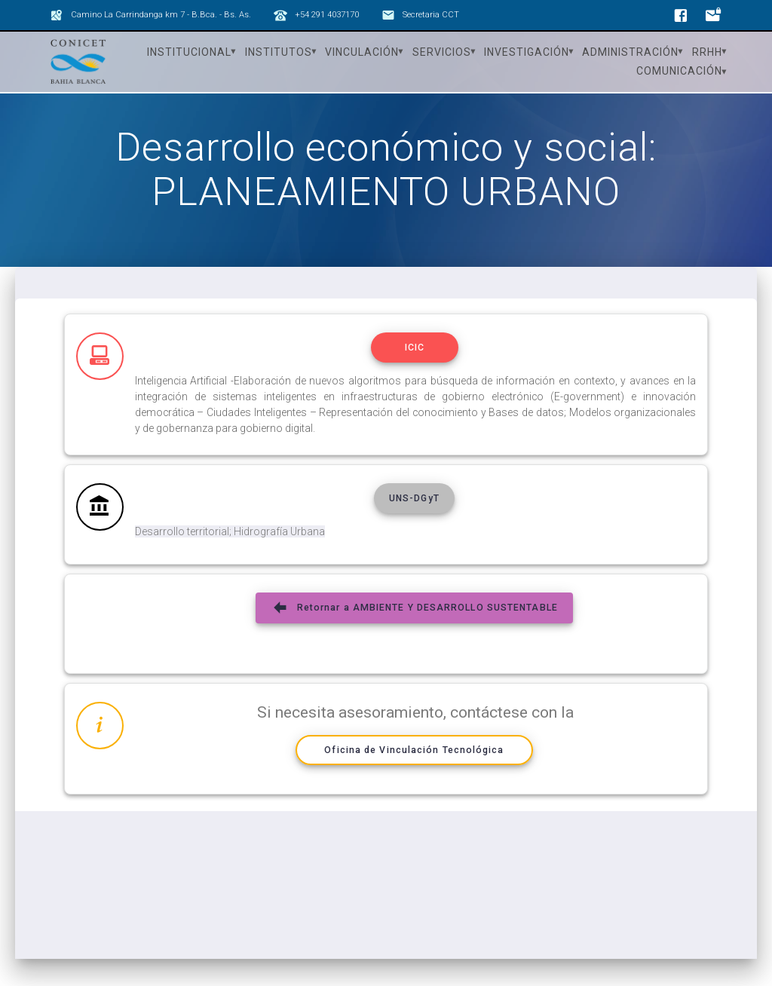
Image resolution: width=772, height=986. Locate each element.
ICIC (414, 355)
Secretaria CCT (431, 15)
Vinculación (362, 52)
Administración (630, 52)
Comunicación (679, 71)
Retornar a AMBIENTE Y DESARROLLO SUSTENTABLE (414, 615)
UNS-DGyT (414, 506)
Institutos (278, 52)
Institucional (189, 52)
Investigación (526, 52)
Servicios (441, 52)
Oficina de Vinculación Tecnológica (414, 757)
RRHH (707, 52)
